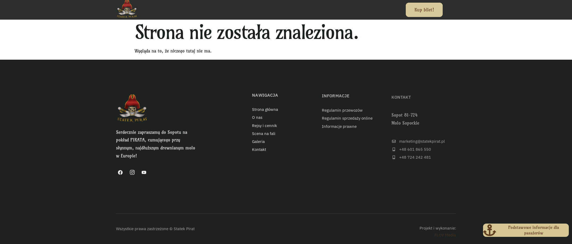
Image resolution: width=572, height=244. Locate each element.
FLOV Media (445, 238)
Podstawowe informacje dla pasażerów (534, 231)
